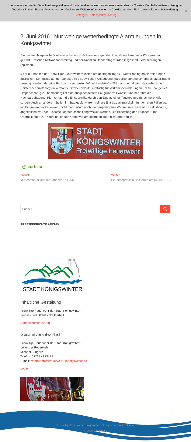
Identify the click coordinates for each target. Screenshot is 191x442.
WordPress (100, 430)
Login (24, 368)
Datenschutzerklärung (35, 322)
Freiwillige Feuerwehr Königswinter (78, 425)
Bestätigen (80, 15)
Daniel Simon (125, 425)
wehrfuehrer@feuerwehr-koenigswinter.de (59, 360)
